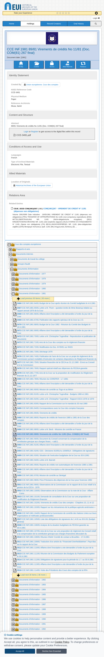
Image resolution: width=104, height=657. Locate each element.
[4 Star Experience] (66, 13)
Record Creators (54, 24)
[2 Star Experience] (60, 13)
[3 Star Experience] (63, 13)
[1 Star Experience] (57, 13)
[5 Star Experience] (69, 13)
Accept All (20, 651)
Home (11, 24)
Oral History (79, 24)
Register (34, 131)
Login (96, 18)
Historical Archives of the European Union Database (29, 6)
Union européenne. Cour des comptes (40, 84)
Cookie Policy (62, 642)
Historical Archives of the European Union (32, 185)
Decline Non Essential (51, 651)
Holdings (30, 24)
